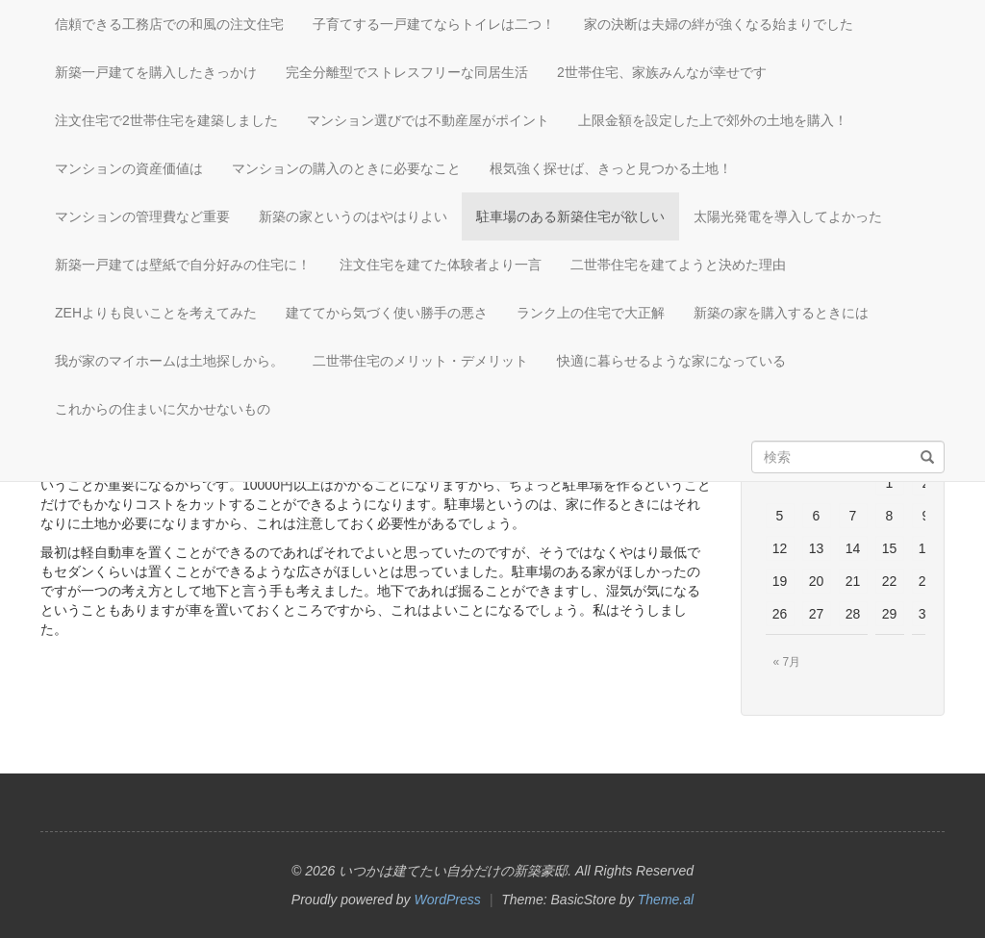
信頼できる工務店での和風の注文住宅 (169, 24)
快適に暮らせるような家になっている (671, 360)
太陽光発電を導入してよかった (788, 216)
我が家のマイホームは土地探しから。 (169, 360)
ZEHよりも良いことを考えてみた (156, 312)
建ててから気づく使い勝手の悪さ (387, 312)
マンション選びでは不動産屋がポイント (428, 120)
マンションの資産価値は (129, 168)
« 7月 (787, 662)
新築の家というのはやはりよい (353, 216)
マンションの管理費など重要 (142, 216)
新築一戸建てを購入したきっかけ (156, 72)
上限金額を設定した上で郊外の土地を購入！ (712, 120)
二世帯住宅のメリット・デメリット (420, 360)
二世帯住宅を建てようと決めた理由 (678, 264)
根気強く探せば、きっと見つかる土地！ (611, 168)
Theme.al (666, 899)
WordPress (448, 899)
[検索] (927, 458)
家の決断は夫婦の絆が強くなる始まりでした (718, 24)
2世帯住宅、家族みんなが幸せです (662, 72)
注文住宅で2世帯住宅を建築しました (166, 120)
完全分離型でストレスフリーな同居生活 (407, 72)
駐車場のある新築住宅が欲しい (570, 216)
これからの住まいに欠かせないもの (162, 409)
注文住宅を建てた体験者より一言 (441, 264)
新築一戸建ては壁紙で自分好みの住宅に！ (183, 264)
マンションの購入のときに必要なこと (346, 168)
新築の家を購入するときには (781, 312)
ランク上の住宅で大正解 (591, 312)
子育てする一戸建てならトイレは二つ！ (434, 24)
